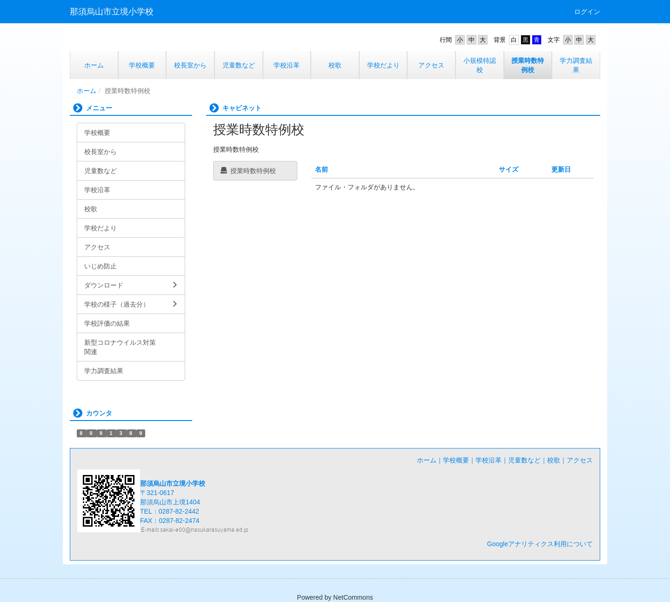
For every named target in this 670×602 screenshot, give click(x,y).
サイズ (508, 169)
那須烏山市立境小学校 (112, 11)
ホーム (86, 90)
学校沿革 (489, 460)
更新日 (561, 169)
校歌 (553, 460)
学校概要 (456, 460)
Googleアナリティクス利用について (540, 544)
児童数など (524, 460)
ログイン (587, 11)
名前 (321, 169)
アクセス (580, 460)
